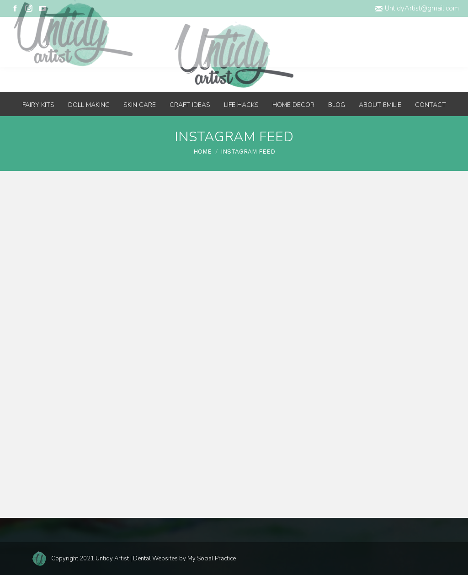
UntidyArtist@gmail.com (417, 8)
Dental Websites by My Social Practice (184, 558)
